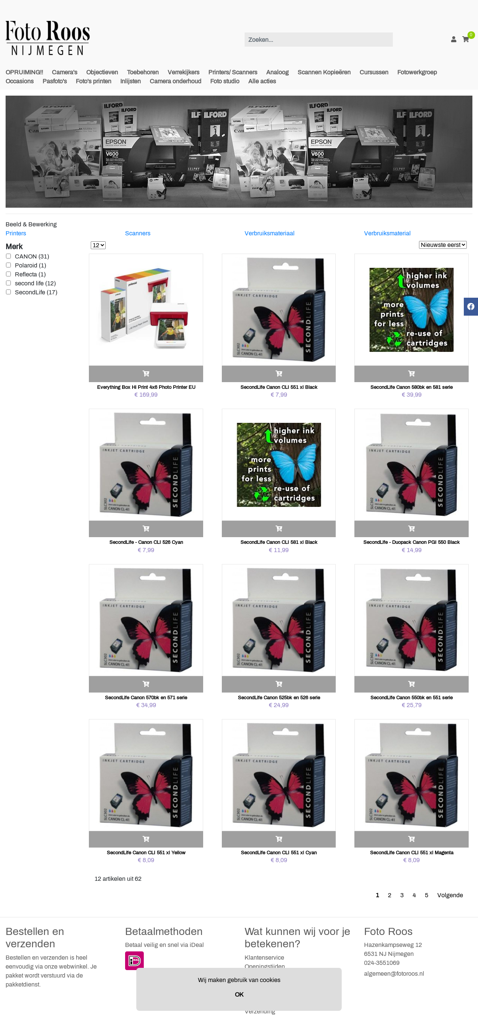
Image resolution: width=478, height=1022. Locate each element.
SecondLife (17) (36, 292)
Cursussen (374, 72)
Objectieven (102, 72)
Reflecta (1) (30, 274)
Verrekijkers (183, 72)
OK (239, 994)
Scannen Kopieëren (324, 72)
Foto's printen (93, 81)
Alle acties (262, 81)
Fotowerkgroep (417, 72)
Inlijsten (130, 81)
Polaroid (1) (30, 265)
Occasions (20, 81)
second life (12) (35, 283)
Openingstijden (265, 966)
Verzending (260, 1011)
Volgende (450, 895)
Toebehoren (143, 72)
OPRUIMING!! (24, 72)
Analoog (277, 72)
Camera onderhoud (175, 81)
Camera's (64, 72)
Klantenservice (264, 957)
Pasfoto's (55, 81)
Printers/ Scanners (232, 72)
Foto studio (224, 81)
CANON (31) (32, 256)
